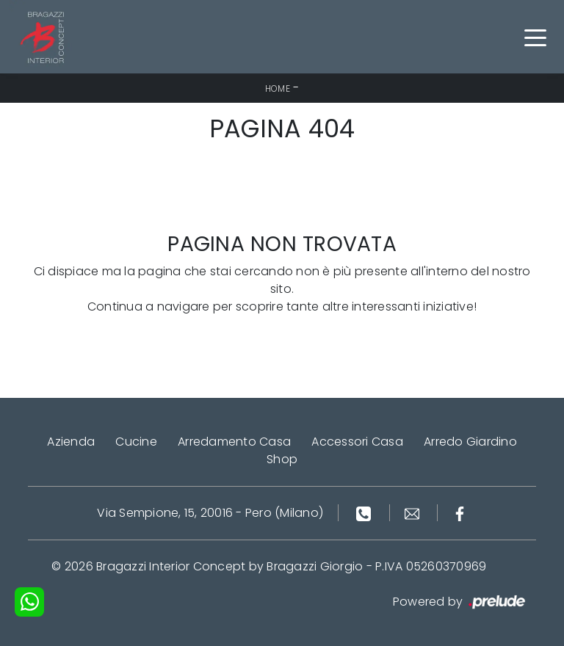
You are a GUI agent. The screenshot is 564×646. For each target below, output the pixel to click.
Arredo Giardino (470, 441)
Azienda (71, 441)
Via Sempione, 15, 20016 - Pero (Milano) (210, 512)
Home (277, 88)
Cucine (136, 441)
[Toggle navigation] (535, 36)
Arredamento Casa (234, 441)
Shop (282, 459)
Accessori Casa (357, 441)
